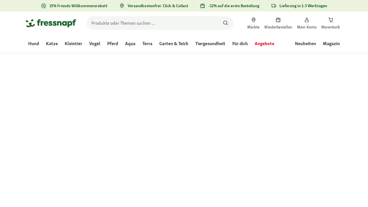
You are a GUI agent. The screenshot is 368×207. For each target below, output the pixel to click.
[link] (253, 23)
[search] (160, 23)
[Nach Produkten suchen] (225, 23)
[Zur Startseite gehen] (51, 23)
